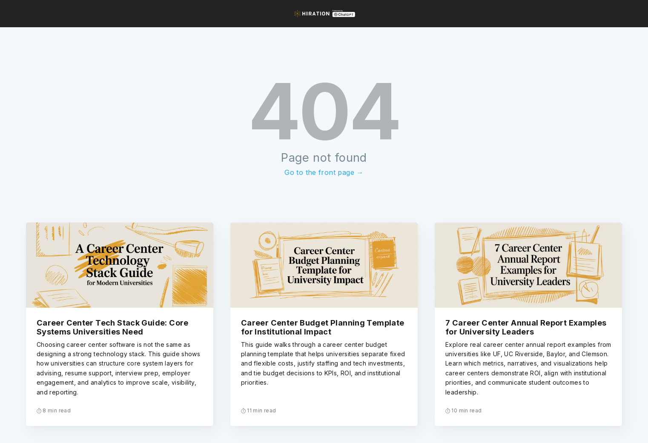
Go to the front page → (323, 172)
